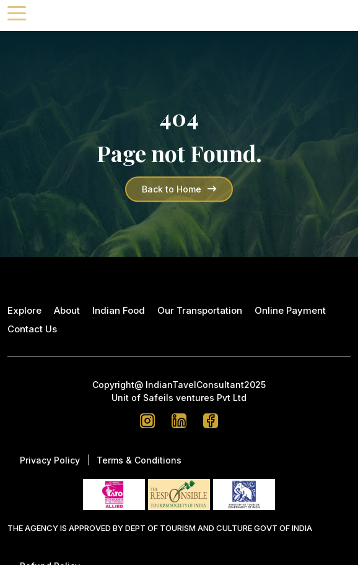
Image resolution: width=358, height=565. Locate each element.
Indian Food (118, 310)
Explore (24, 310)
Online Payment (290, 310)
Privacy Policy (50, 460)
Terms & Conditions (139, 460)
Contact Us (32, 329)
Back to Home (179, 189)
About (67, 310)
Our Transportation (199, 310)
